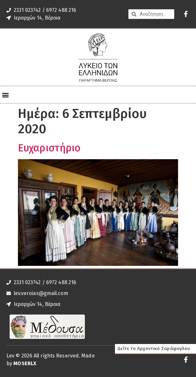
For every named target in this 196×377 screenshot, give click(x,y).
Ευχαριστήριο (49, 148)
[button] (5, 94)
